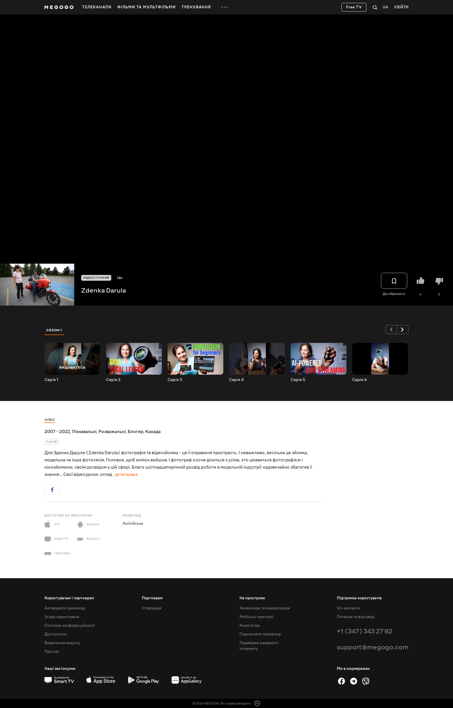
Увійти (401, 7)
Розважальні (112, 432)
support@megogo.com (373, 647)
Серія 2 (113, 379)
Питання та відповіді (356, 617)
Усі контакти (348, 608)
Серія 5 (298, 379)
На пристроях (252, 598)
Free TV (354, 7)
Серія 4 (236, 379)
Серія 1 (51, 379)
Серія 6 (359, 379)
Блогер (135, 432)
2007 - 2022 (57, 432)
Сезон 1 (54, 330)
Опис (49, 420)
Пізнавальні (84, 432)
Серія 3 (175, 379)
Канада (153, 432)
